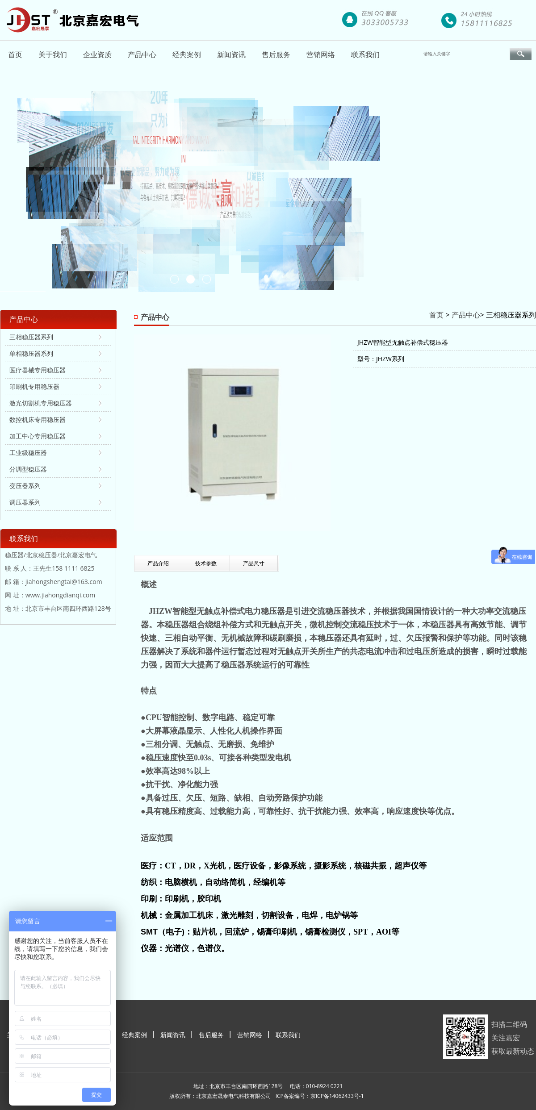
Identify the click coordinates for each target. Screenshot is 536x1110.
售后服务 (276, 54)
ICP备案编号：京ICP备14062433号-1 (320, 1096)
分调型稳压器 (28, 469)
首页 (15, 54)
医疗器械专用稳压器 (37, 370)
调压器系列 (25, 502)
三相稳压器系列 (31, 337)
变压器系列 (25, 485)
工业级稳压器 (28, 452)
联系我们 (365, 54)
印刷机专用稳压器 (34, 386)
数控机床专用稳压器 (37, 419)
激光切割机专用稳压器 (40, 403)
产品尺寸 (253, 563)
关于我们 (52, 54)
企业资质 (97, 54)
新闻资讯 (231, 54)
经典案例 (186, 54)
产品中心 (142, 54)
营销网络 (320, 54)
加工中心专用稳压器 (37, 436)
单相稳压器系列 (31, 353)
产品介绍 (158, 563)
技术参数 (206, 563)
